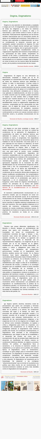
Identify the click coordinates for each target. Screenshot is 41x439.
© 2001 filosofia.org (10, 377)
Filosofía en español (10, 376)
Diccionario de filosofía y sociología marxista (21, 119)
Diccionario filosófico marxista (25, 66)
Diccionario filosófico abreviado (22, 217)
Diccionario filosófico (27, 294)
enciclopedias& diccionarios (36, 377)
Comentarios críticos (22, 376)
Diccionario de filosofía (26, 372)
